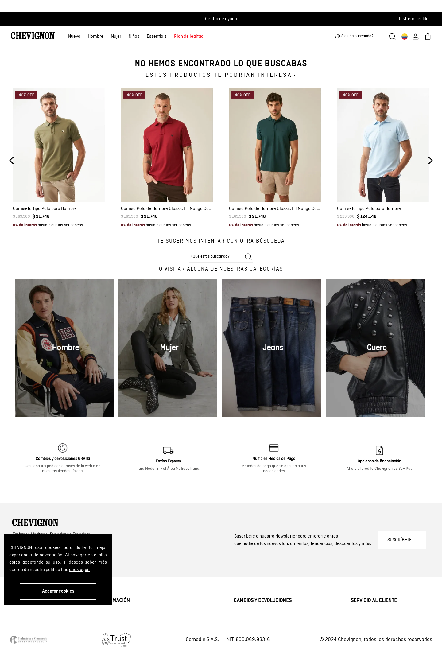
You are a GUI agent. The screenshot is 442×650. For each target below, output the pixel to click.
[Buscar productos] (392, 36)
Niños (134, 36)
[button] (414, 19)
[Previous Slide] (11, 160)
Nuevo (74, 36)
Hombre (95, 36)
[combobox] (365, 36)
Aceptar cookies (58, 591)
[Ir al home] (33, 36)
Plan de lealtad (189, 36)
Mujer (116, 36)
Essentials (157, 36)
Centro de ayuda (221, 19)
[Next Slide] (430, 160)
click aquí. (79, 569)
